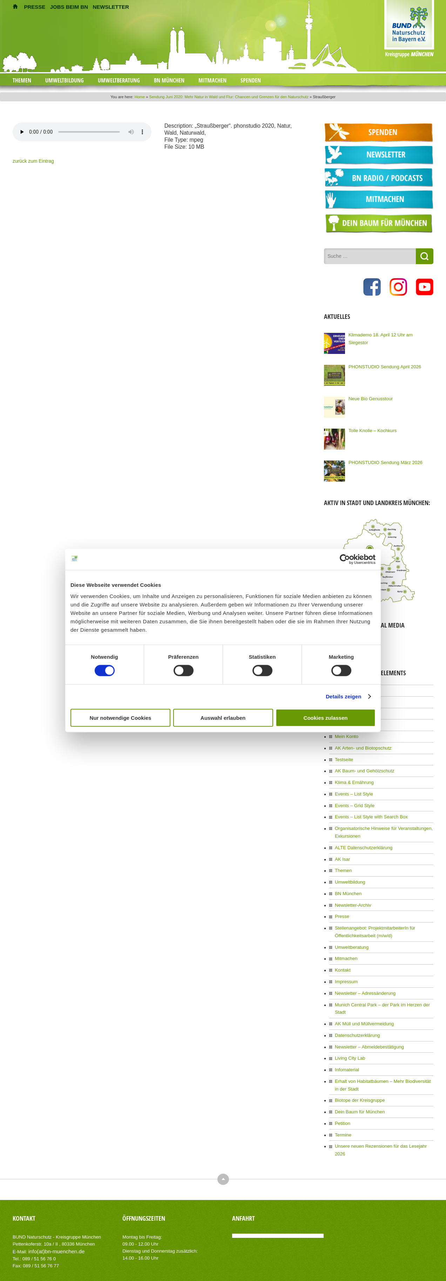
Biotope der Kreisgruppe (357, 1068)
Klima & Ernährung (352, 775)
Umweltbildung (64, 80)
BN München (169, 80)
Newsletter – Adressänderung (362, 974)
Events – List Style (352, 786)
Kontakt (342, 952)
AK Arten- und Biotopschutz (360, 742)
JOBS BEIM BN (69, 7)
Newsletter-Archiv (351, 891)
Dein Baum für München (357, 1079)
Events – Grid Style (353, 797)
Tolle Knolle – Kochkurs (370, 428)
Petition (342, 1090)
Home (140, 97)
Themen (22, 80)
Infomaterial (346, 1039)
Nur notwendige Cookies (120, 717)
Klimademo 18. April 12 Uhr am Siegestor (387, 332)
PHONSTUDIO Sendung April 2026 (381, 364)
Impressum (345, 963)
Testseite (343, 753)
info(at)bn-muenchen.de (52, 1208)
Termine (342, 1101)
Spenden (251, 80)
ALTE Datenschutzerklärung (361, 836)
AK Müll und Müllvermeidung (361, 996)
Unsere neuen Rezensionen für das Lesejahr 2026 (382, 1111)
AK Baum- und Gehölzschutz (362, 764)
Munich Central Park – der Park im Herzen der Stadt (383, 985)
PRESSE (35, 7)
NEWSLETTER (111, 7)
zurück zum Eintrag (31, 161)
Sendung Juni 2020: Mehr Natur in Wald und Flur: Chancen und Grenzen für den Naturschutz (229, 97)
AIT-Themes (68, 1256)
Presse (341, 902)
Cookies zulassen (326, 717)
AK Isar (342, 847)
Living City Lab (349, 1028)
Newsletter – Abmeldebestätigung (366, 1017)
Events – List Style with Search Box (368, 808)
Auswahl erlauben (223, 717)
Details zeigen (343, 696)
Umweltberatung (119, 80)
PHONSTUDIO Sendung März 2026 (382, 460)
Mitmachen (212, 80)
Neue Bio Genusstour (369, 396)
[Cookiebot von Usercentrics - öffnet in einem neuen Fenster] (345, 559)
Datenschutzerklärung (355, 1007)
